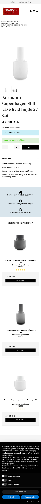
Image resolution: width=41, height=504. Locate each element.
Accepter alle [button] (30, 497)
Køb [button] (30, 147)
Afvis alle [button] (11, 497)
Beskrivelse (7, 158)
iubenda (37, 501)
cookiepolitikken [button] (7, 455)
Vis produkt (20, 280)
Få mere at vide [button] (20, 492)
